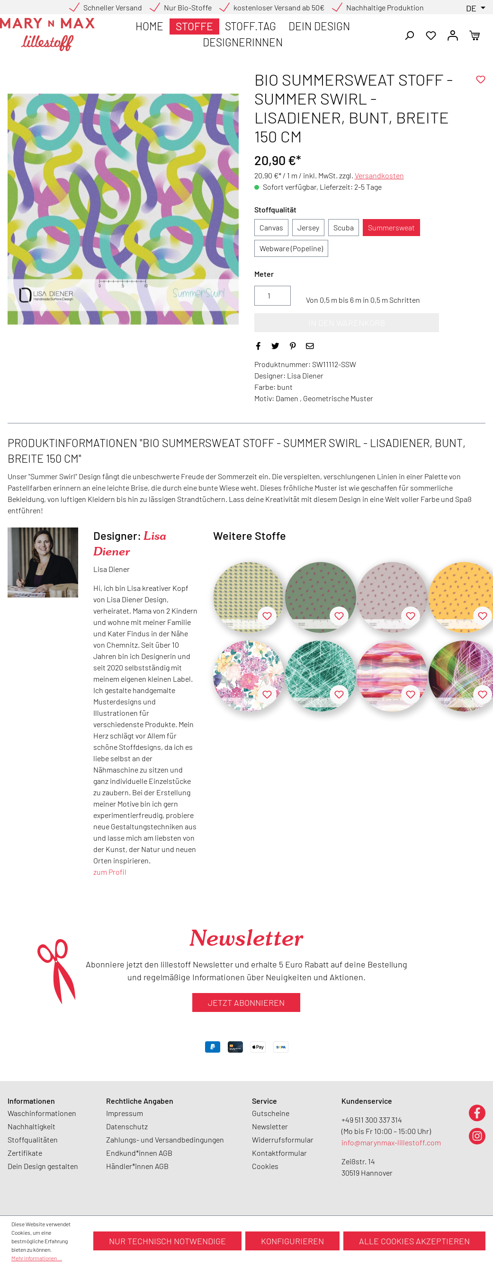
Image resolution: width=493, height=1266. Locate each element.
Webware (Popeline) (291, 248)
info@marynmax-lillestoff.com (391, 1142)
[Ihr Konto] (453, 35)
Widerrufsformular (283, 1139)
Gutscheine (270, 1112)
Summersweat (391, 227)
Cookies (265, 1165)
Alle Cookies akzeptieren (414, 1241)
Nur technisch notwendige (167, 1241)
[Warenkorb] (474, 35)
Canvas (271, 227)
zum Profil (109, 871)
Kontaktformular (279, 1152)
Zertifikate (25, 1152)
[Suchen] (409, 35)
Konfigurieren (292, 1241)
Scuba (343, 227)
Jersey (308, 227)
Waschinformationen (42, 1112)
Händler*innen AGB (137, 1165)
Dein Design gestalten (43, 1165)
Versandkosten (379, 175)
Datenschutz (127, 1126)
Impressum (124, 1112)
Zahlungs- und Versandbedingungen (165, 1139)
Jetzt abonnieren (246, 1002)
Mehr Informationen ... (36, 1258)
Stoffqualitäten (33, 1139)
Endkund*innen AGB (139, 1152)
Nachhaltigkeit (31, 1126)
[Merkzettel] (431, 35)
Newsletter (270, 1126)
